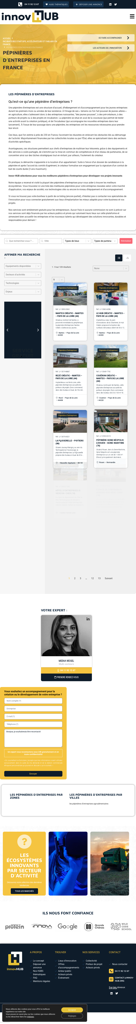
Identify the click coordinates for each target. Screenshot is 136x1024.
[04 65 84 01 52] (111, 971)
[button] (132, 16)
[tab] (118, 258)
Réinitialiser (126, 241)
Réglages (72, 1016)
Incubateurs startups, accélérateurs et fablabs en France (30, 43)
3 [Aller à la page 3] (80, 578)
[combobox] (51, 241)
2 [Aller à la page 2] (74, 578)
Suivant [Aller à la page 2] (108, 578)
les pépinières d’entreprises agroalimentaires (88, 804)
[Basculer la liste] (38, 266)
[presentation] (112, 773)
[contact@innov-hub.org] (111, 979)
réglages (30, 1017)
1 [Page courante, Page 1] (69, 578)
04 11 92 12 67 (66, 670)
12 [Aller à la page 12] (92, 578)
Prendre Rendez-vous (66, 677)
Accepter (72, 1010)
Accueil (7, 38)
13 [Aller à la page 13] (99, 578)
